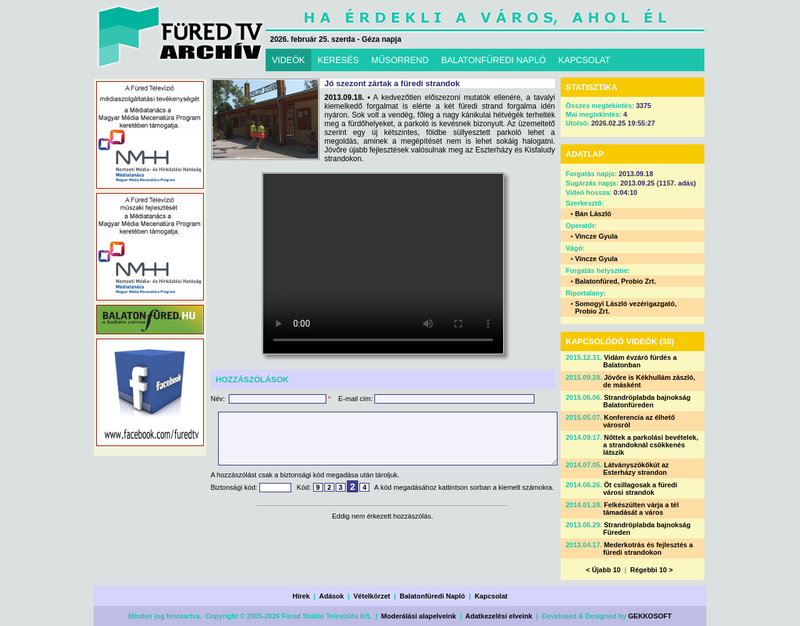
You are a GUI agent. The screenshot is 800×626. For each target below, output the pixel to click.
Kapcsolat (491, 596)
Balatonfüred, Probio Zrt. (615, 281)
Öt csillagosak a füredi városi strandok (640, 488)
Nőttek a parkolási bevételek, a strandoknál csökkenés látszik (650, 445)
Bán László (593, 213)
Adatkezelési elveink (499, 616)
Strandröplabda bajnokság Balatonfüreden (647, 401)
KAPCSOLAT (584, 60)
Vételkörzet (372, 596)
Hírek (301, 596)
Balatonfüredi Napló (433, 596)
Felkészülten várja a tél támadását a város (641, 508)
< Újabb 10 (603, 570)
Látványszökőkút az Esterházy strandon (636, 468)
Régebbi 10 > (651, 570)
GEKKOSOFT (650, 616)
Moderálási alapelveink (418, 616)
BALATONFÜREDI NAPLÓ (493, 60)
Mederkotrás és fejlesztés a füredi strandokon (648, 548)
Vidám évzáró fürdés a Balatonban (640, 361)
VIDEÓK (288, 60)
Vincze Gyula (596, 236)
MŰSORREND (400, 60)
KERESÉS (338, 60)
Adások (331, 596)
